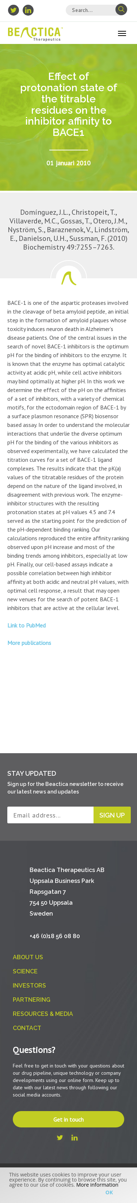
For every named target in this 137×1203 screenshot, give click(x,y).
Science (25, 971)
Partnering (31, 999)
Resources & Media (43, 1013)
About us (28, 957)
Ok (109, 1192)
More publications (29, 642)
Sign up (112, 815)
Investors (29, 985)
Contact (27, 1028)
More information (97, 1184)
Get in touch (68, 1119)
